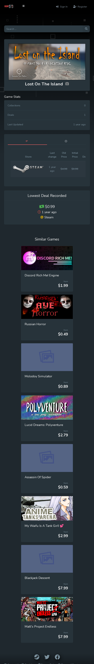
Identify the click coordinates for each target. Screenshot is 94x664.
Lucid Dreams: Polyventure (44, 425)
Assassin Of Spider (38, 477)
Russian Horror (35, 324)
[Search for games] (43, 28)
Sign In (62, 6)
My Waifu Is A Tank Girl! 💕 (44, 526)
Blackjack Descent (37, 578)
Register (80, 6)
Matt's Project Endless (40, 626)
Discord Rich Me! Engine (42, 275)
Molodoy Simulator (38, 376)
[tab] (27, 141)
